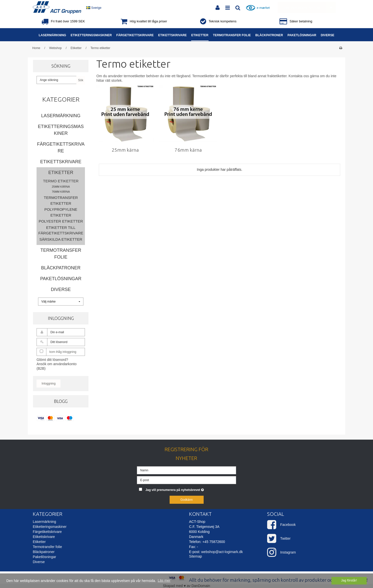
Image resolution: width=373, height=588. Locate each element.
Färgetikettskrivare (61, 147)
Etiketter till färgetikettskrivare (60, 230)
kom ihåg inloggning (62, 352)
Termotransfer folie (60, 254)
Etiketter (60, 172)
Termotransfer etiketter (61, 200)
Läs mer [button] (164, 580)
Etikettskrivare (60, 161)
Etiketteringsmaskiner (61, 130)
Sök (80, 80)
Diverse (61, 289)
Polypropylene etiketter (60, 212)
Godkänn (186, 499)
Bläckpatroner (60, 267)
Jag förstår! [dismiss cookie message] (349, 580)
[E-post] (186, 480)
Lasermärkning (60, 115)
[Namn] (186, 470)
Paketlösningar (60, 278)
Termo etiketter (61, 181)
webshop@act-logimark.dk (222, 552)
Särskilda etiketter (60, 239)
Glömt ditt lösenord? (52, 360)
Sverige (93, 8)
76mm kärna (61, 191)
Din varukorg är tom (309, 7)
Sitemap (195, 556)
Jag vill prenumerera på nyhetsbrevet (190, 489)
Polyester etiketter (61, 221)
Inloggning (48, 383)
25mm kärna (61, 186)
